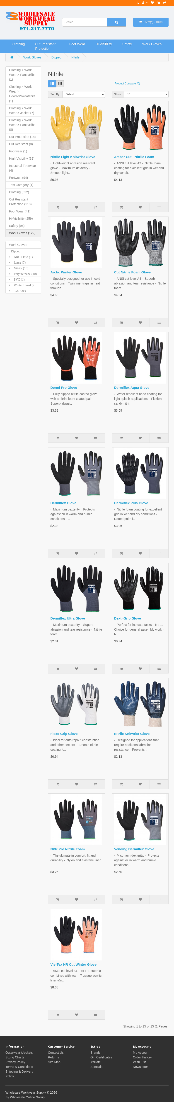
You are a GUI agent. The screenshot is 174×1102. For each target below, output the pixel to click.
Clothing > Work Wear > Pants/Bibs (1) (22, 74)
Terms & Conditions (19, 1067)
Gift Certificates (101, 1057)
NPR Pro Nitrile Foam (68, 849)
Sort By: (55, 94)
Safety (127, 44)
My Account (141, 1052)
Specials (96, 1067)
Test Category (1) (21, 185)
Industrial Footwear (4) (22, 168)
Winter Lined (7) (22, 285)
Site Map (54, 1062)
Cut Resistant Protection (45, 46)
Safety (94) (16, 226)
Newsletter (140, 1067)
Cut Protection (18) (22, 137)
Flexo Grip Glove (64, 734)
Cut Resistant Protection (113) (20, 202)
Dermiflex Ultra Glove (68, 618)
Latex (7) (18, 262)
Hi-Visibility (103, 44)
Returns (53, 1057)
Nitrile (75, 57)
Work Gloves (152, 44)
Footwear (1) (18, 151)
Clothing (18, 44)
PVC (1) (17, 279)
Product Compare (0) (127, 83)
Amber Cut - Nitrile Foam (134, 157)
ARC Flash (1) (21, 257)
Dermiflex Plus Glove (131, 503)
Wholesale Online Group (27, 1097)
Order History (142, 1057)
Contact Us (56, 1052)
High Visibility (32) (21, 158)
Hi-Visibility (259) (21, 218)
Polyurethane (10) (23, 273)
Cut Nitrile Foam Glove (132, 272)
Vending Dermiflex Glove (134, 849)
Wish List (139, 1062)
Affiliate (95, 1062)
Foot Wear (77, 44)
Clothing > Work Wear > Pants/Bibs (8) (22, 124)
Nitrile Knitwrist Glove (132, 734)
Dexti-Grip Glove (127, 618)
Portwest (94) (18, 177)
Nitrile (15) (19, 268)
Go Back (18, 290)
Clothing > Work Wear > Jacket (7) (21, 110)
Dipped (56, 57)
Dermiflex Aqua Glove (131, 387)
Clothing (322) (19, 192)
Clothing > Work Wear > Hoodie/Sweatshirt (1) (22, 94)
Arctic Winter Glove (66, 272)
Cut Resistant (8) (21, 144)
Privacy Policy (15, 1062)
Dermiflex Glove (63, 503)
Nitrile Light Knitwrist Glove (73, 157)
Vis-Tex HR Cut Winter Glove (74, 964)
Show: (118, 94)
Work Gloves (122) (22, 233)
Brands (95, 1052)
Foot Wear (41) (19, 211)
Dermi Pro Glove (64, 387)
